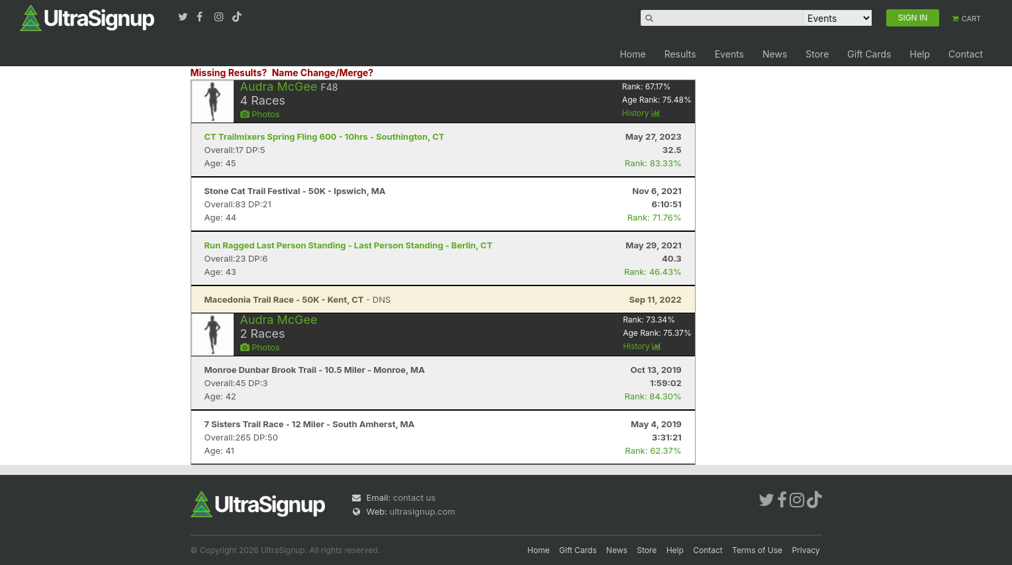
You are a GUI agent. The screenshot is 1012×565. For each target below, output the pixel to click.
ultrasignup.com (422, 511)
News (774, 54)
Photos (260, 114)
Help (919, 54)
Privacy (806, 550)
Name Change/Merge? (323, 72)
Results (680, 54)
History (641, 113)
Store (817, 54)
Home (632, 54)
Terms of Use (757, 550)
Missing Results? (229, 72)
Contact (965, 54)
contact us (414, 497)
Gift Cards (869, 54)
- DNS (298, 299)
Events (729, 54)
